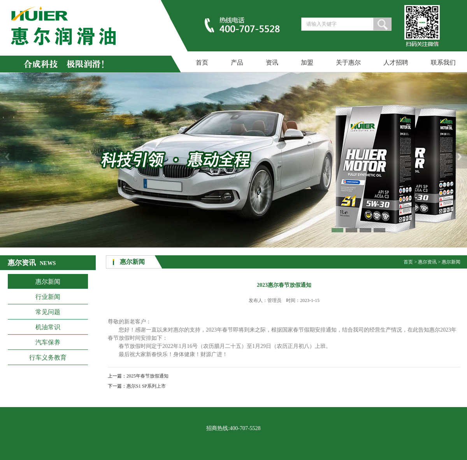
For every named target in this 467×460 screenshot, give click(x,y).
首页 (202, 62)
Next (459, 157)
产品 (237, 62)
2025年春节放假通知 (147, 376)
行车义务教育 (48, 357)
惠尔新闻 (47, 281)
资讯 (272, 62)
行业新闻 (47, 296)
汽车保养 (47, 342)
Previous (7, 157)
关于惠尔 (348, 62)
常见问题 (47, 312)
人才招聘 (395, 62)
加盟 (307, 62)
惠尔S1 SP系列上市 (146, 386)
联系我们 (443, 62)
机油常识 (47, 327)
